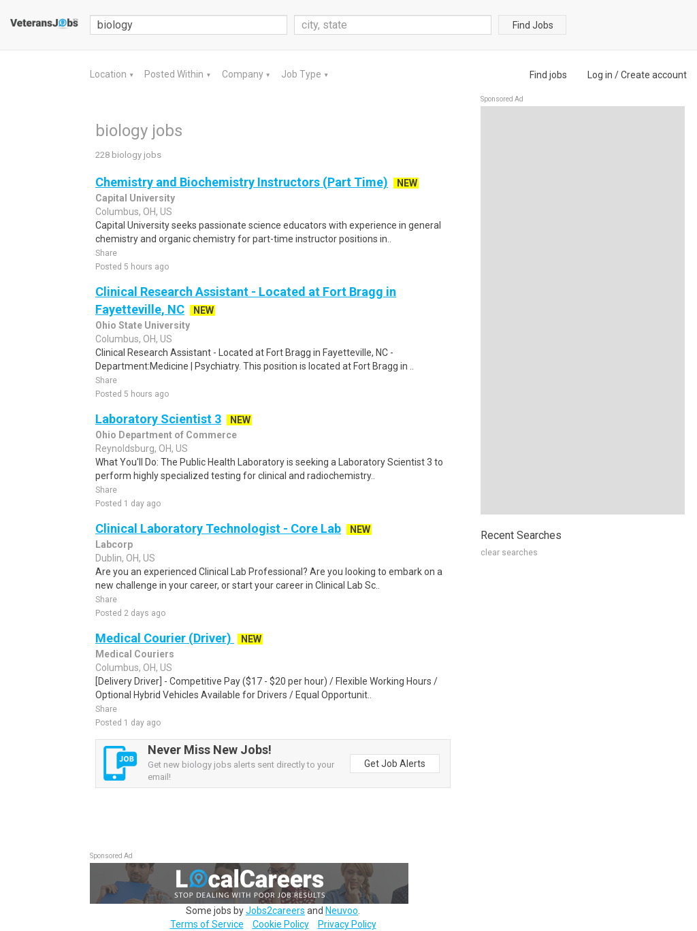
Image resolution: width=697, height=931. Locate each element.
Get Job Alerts (394, 763)
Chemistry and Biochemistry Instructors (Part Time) (241, 182)
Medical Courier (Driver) (164, 638)
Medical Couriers (134, 654)
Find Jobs (533, 25)
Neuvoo (341, 910)
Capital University (135, 198)
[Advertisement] (583, 310)
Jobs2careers (275, 910)
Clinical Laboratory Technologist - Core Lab (218, 528)
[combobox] (392, 25)
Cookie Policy (281, 924)
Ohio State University (142, 325)
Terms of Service (207, 924)
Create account (654, 74)
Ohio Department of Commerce (166, 434)
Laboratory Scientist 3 (158, 419)
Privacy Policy (347, 924)
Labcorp (114, 544)
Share (106, 253)
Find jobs (548, 74)
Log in (600, 74)
